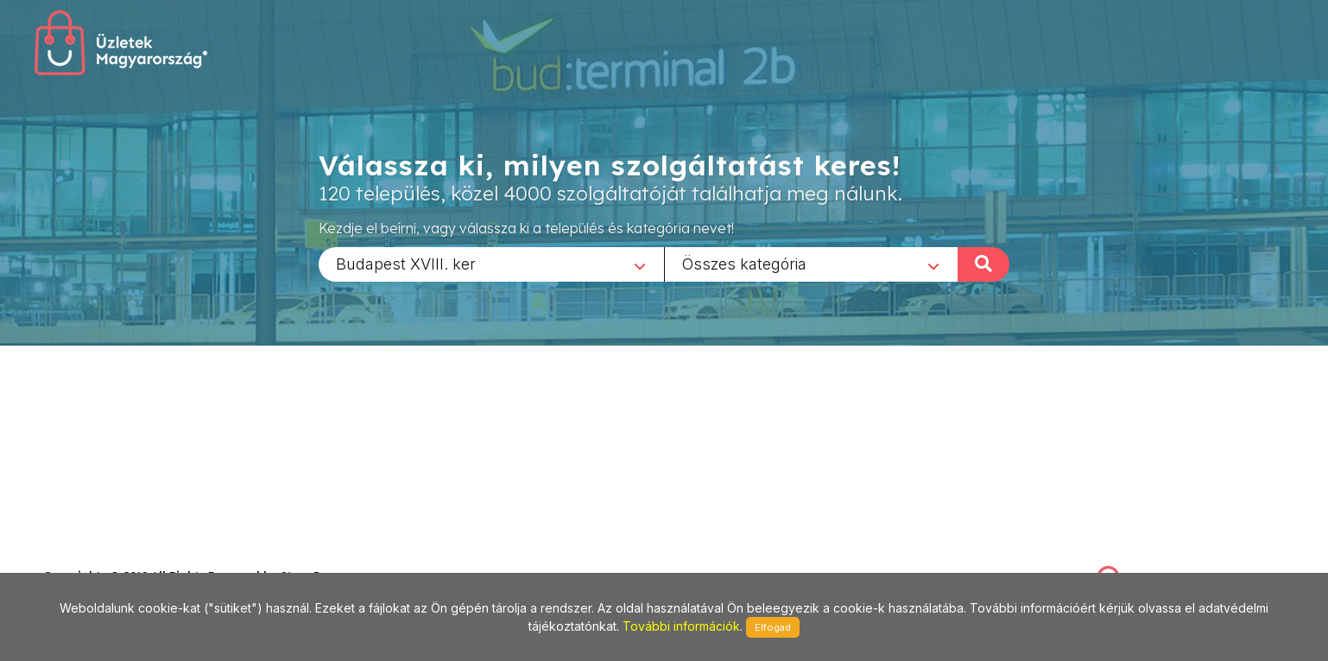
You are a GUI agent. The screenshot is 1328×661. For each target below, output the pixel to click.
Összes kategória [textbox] (744, 263)
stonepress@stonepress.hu (112, 556)
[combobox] (491, 263)
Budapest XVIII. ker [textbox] (406, 263)
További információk (681, 626)
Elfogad (773, 627)
